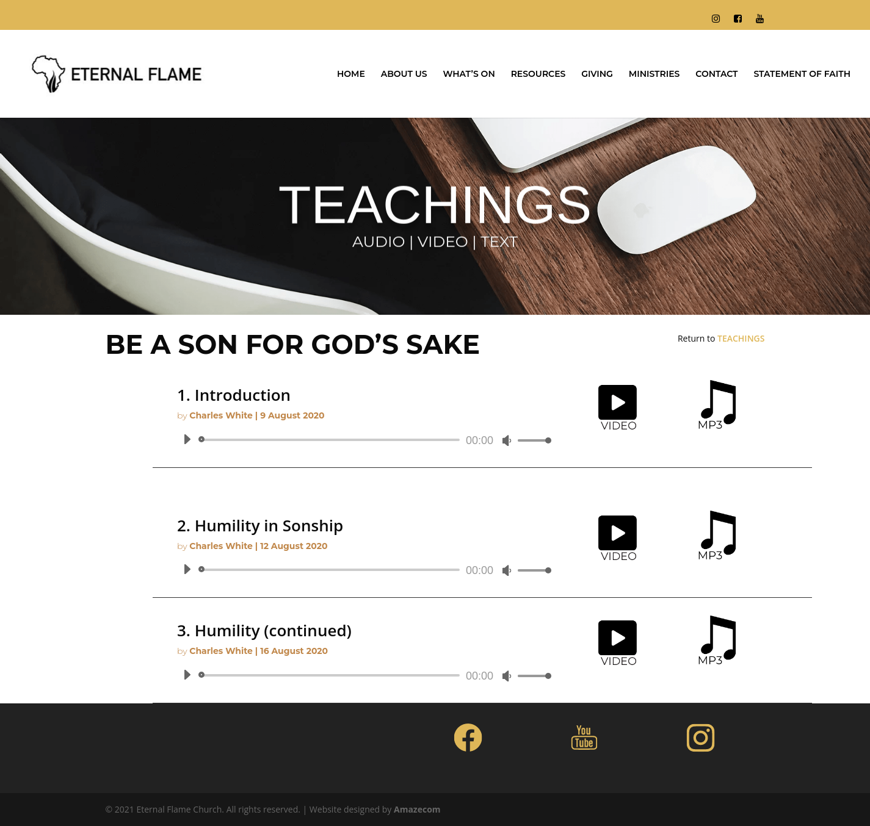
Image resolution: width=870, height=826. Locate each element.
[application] (362, 440)
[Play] (187, 439)
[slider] (331, 440)
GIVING (597, 74)
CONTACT (716, 74)
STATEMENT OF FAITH (801, 74)
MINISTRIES (654, 74)
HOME (351, 74)
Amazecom (417, 809)
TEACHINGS (740, 338)
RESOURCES (538, 74)
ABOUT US (404, 74)
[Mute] (506, 440)
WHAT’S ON (469, 74)
